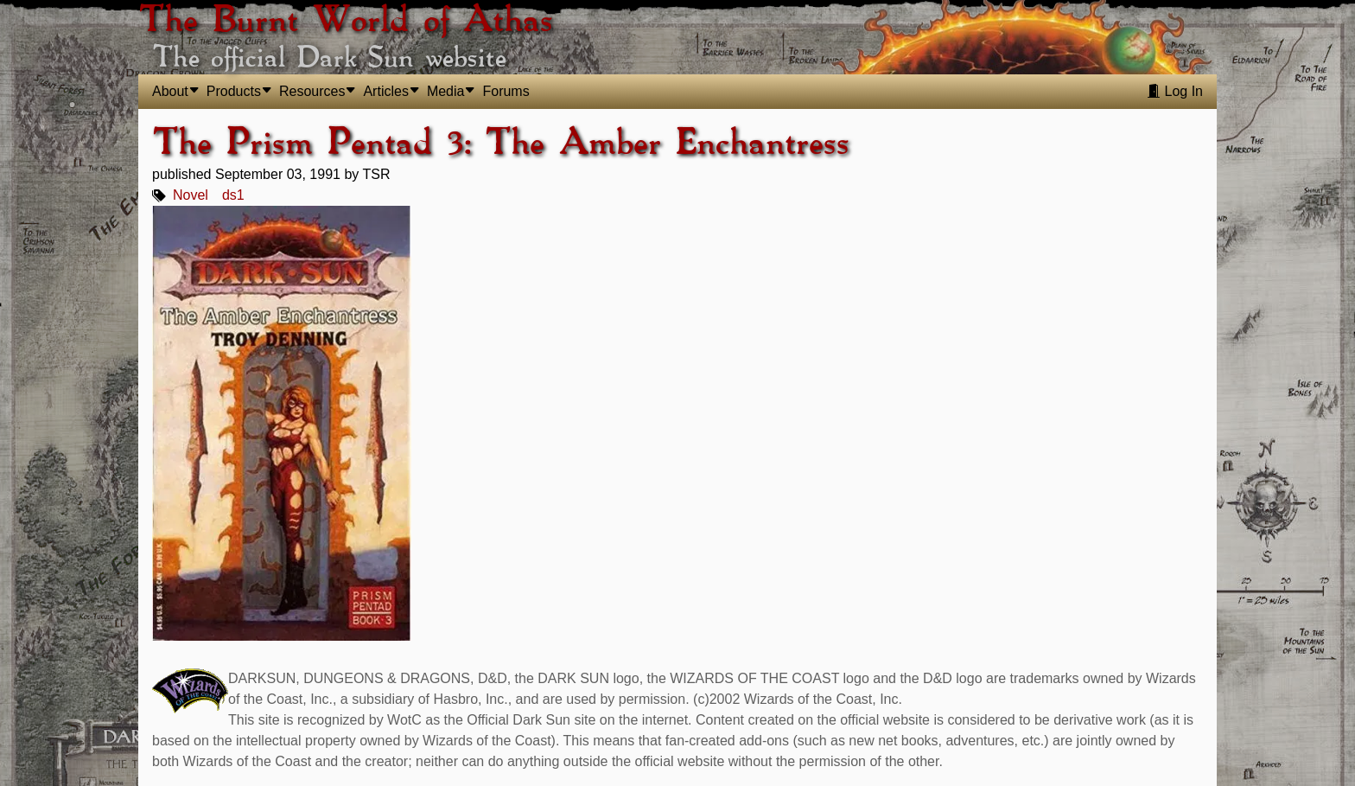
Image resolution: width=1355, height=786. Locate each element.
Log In (1175, 91)
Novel (190, 195)
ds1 (233, 195)
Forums (505, 91)
